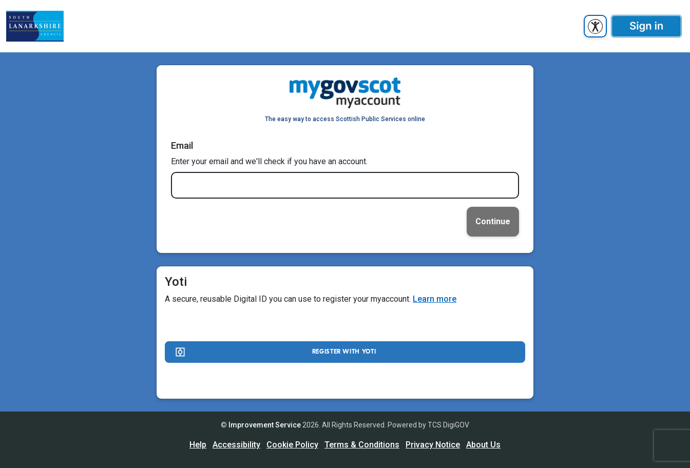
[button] (646, 26)
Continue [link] (492, 221)
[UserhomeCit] (35, 26)
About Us (483, 445)
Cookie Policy (292, 445)
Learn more (434, 299)
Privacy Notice (433, 445)
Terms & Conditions (361, 445)
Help (197, 445)
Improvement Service (264, 425)
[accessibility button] (595, 26)
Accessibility (236, 445)
